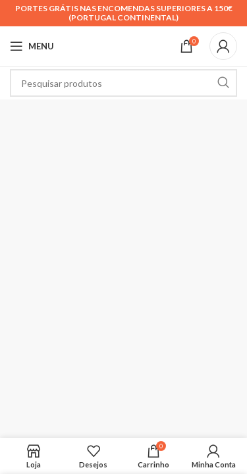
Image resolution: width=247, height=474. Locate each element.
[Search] (123, 83)
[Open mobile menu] (32, 46)
